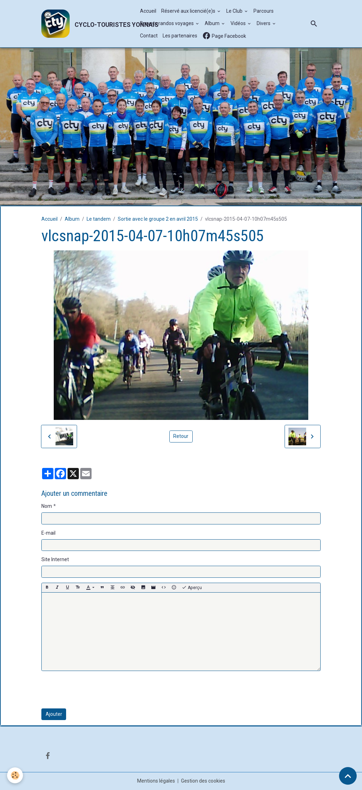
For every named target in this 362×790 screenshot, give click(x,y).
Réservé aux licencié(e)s (188, 11)
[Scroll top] (348, 776)
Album (213, 23)
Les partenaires (180, 35)
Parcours (263, 11)
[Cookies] (15, 775)
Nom (46, 506)
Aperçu (192, 587)
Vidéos (238, 23)
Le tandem (99, 219)
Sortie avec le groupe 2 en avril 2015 (158, 219)
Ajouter (54, 714)
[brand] (87, 24)
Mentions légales (156, 781)
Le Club (235, 11)
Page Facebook (224, 36)
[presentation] (95, 689)
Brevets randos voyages (167, 23)
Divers (264, 23)
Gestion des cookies (203, 781)
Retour (180, 436)
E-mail (48, 533)
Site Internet (55, 559)
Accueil (148, 11)
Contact (149, 35)
